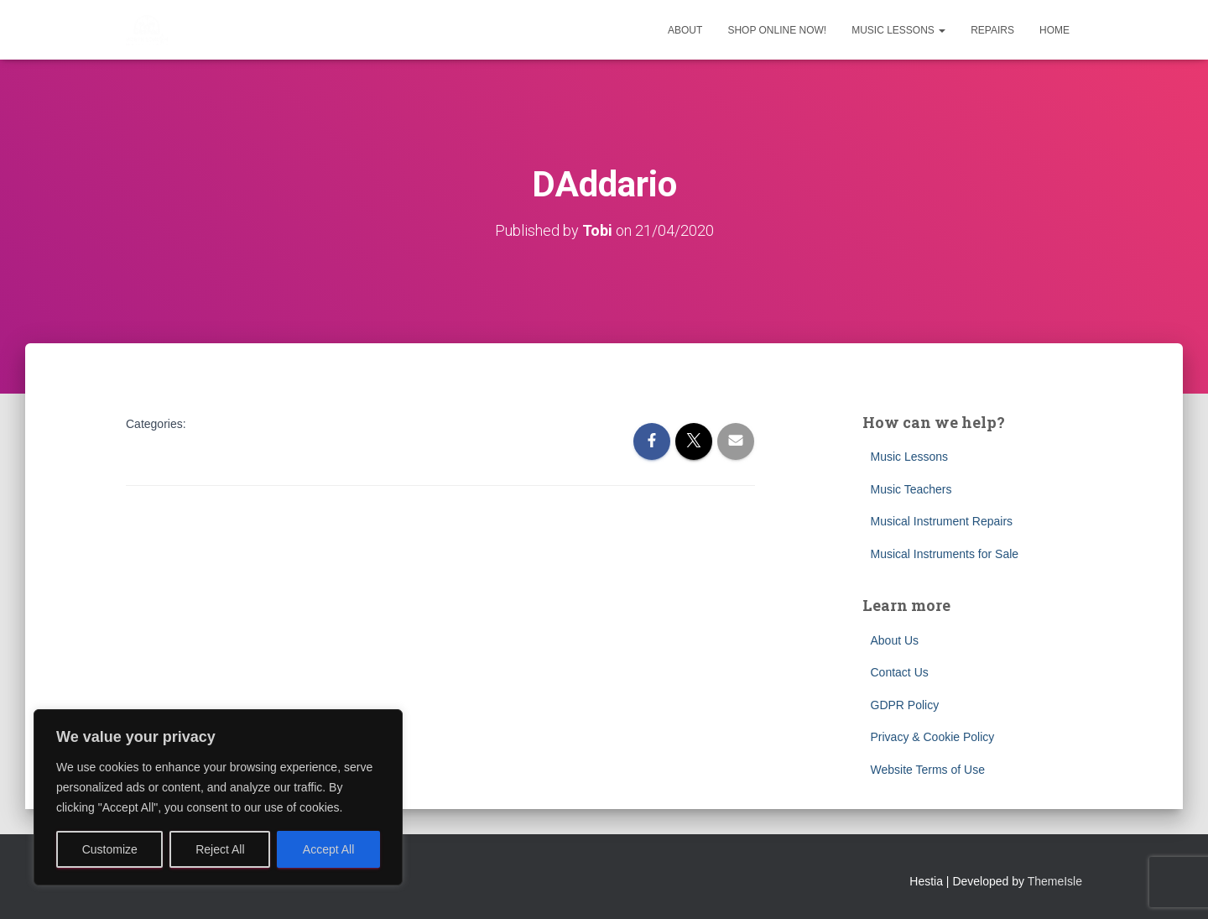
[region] (218, 797)
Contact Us (900, 672)
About (685, 30)
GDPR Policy (905, 705)
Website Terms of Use (928, 769)
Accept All (328, 849)
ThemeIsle (1055, 881)
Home (1054, 30)
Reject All (219, 849)
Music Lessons (898, 30)
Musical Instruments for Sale (945, 554)
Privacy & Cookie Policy (933, 737)
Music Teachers (911, 489)
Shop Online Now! (776, 30)
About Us (895, 640)
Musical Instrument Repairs (942, 521)
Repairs (992, 30)
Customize (110, 849)
